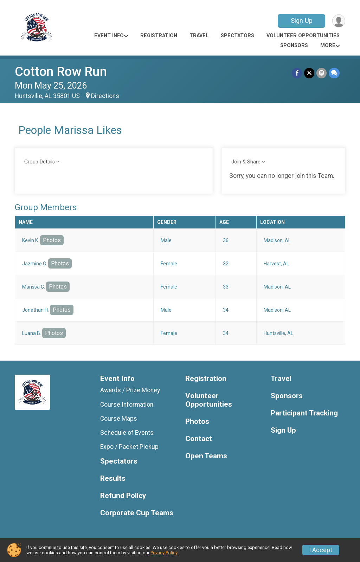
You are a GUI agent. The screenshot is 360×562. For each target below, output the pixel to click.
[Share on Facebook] (297, 73)
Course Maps (118, 418)
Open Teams (206, 456)
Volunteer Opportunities (303, 36)
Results (113, 478)
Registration (158, 36)
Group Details (39, 162)
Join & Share (246, 162)
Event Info (109, 36)
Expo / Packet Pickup (129, 446)
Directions (105, 95)
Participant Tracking (304, 413)
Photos (52, 240)
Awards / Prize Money (130, 390)
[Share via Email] (321, 73)
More (327, 46)
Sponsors (294, 46)
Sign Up (302, 20)
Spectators (237, 36)
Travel (198, 36)
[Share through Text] (334, 73)
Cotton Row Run (61, 71)
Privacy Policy (163, 552)
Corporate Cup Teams (136, 513)
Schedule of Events (127, 432)
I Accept (320, 550)
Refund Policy (123, 496)
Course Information (126, 404)
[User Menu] (338, 20)
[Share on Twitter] (309, 73)
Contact (198, 439)
